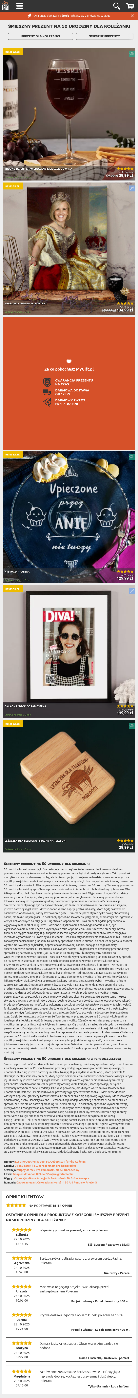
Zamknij (132, 16)
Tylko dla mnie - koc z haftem (108, 1387)
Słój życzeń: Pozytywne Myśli (108, 1245)
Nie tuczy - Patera (116, 1273)
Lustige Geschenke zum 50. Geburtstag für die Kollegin (50, 1162)
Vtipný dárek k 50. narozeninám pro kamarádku (45, 1166)
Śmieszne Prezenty (104, 36)
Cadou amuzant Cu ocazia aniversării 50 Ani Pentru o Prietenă (56, 1183)
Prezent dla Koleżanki (40, 36)
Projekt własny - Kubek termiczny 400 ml (100, 1302)
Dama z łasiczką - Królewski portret (104, 1358)
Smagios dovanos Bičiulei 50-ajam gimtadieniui (42, 1174)
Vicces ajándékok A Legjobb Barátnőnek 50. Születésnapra (51, 1179)
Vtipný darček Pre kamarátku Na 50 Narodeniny (48, 1170)
